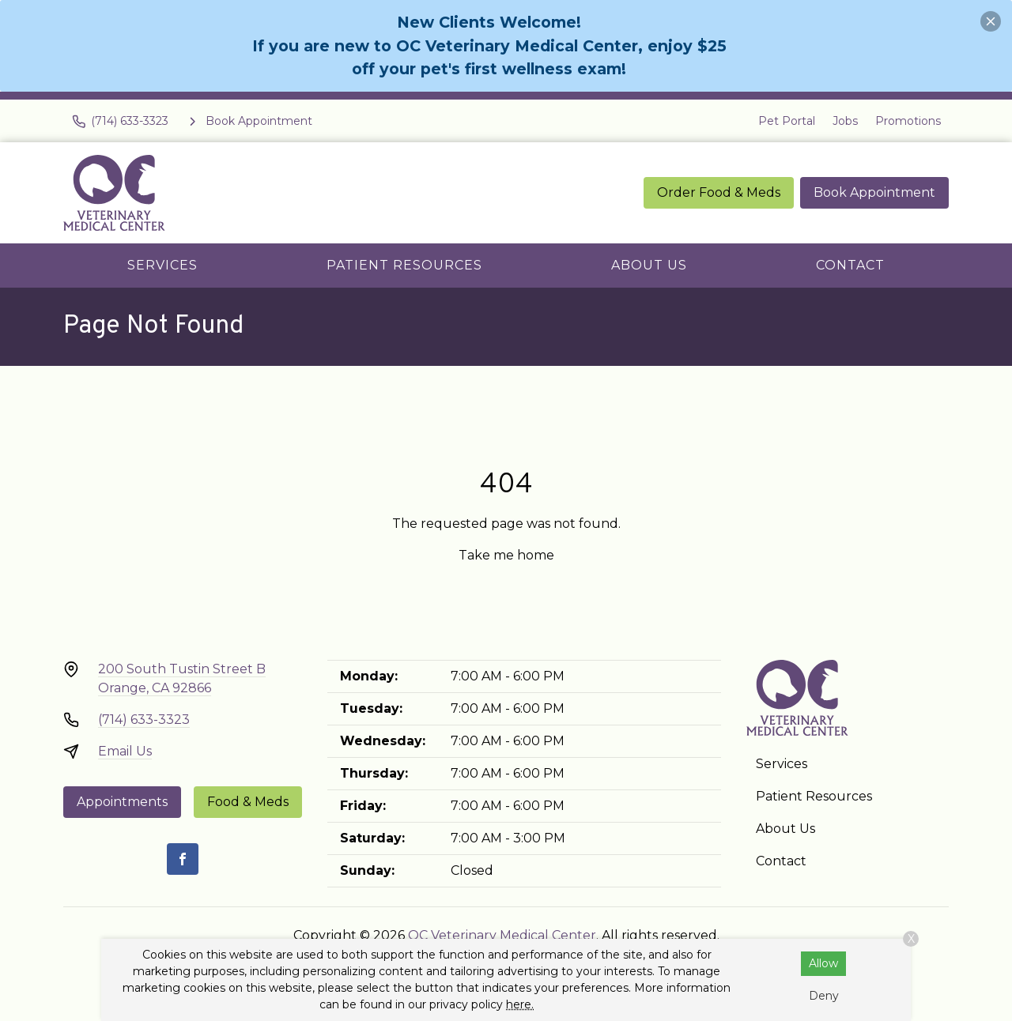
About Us (649, 265)
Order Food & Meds (718, 192)
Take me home (506, 555)
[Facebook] (182, 859)
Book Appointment (874, 192)
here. (520, 1004)
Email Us (125, 751)
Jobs (845, 121)
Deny (824, 996)
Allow (823, 963)
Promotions (908, 121)
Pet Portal (786, 121)
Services (162, 265)
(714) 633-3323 (144, 719)
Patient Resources (404, 265)
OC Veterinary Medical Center (502, 935)
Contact (850, 265)
